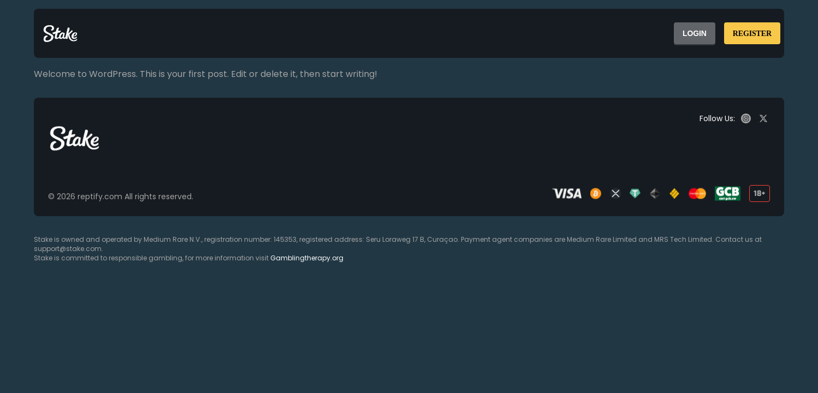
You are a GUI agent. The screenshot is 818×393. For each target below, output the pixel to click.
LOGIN (695, 33)
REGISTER (752, 33)
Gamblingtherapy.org (306, 258)
